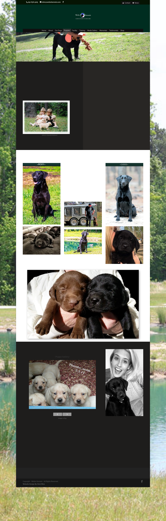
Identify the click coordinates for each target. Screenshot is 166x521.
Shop (122, 30)
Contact (127, 3)
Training (82, 30)
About (50, 30)
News (137, 3)
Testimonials (113, 30)
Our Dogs (58, 30)
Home (44, 30)
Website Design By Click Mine (34, 484)
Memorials (103, 30)
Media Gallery (92, 30)
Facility (74, 30)
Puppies (67, 30)
